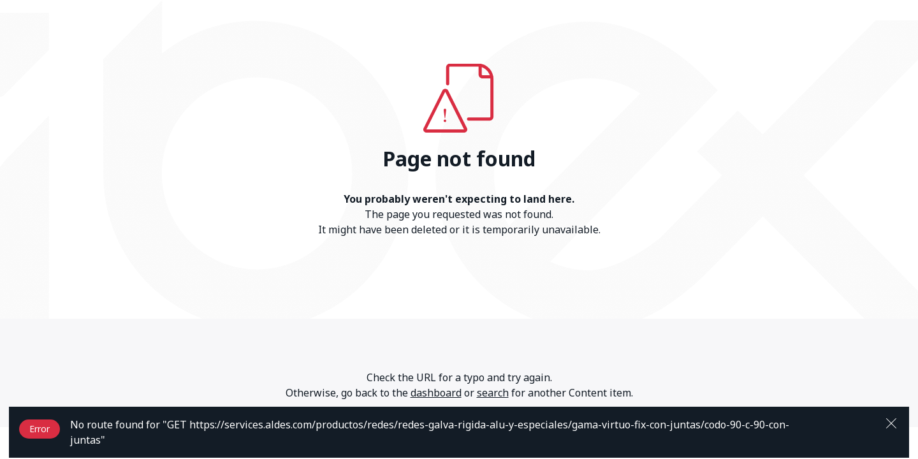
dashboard (436, 393)
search (493, 393)
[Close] (891, 422)
